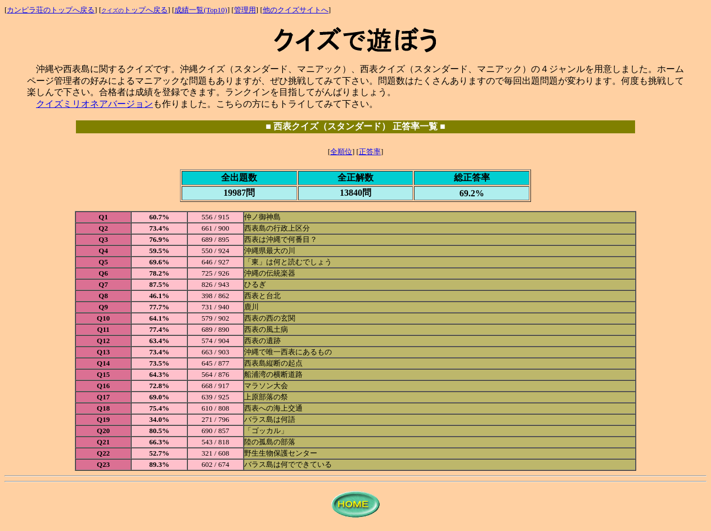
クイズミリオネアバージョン (94, 104)
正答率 (370, 151)
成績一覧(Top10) (200, 10)
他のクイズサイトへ (295, 10)
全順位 (341, 151)
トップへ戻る (134, 10)
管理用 (245, 10)
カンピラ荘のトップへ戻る (50, 10)
